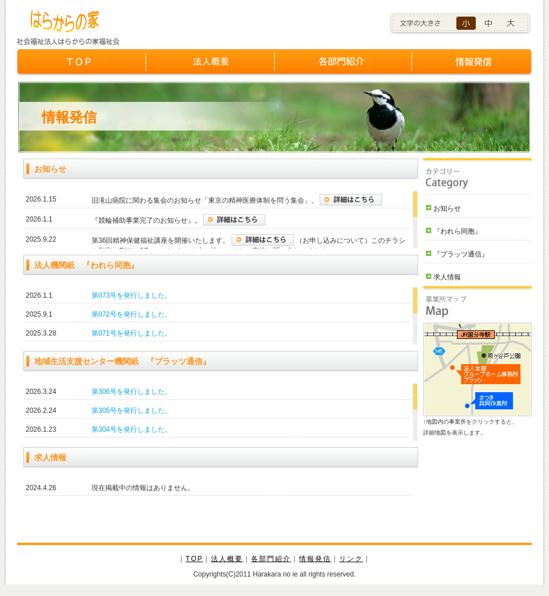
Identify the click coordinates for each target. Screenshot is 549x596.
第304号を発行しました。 (132, 429)
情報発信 (467, 67)
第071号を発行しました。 (132, 333)
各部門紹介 (338, 67)
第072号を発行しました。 (132, 314)
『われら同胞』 (457, 231)
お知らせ (447, 208)
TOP (81, 67)
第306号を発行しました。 (132, 392)
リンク (351, 559)
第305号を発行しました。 (132, 410)
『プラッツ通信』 (460, 254)
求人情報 (447, 277)
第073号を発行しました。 (132, 295)
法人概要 (210, 67)
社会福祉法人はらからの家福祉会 (73, 25)
